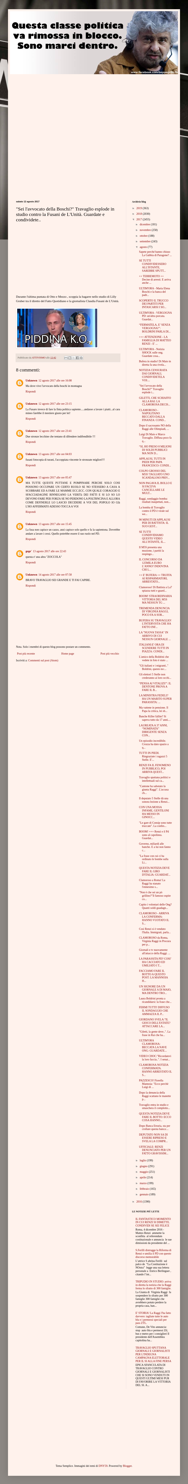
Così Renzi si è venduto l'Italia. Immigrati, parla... (155, 930)
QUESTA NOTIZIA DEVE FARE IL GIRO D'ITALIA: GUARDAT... (154, 871)
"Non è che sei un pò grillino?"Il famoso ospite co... (155, 896)
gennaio (144, 1194)
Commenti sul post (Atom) (43, 660)
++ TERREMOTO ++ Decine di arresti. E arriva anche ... (155, 279)
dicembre (145, 224)
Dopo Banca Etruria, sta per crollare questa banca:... (154, 1127)
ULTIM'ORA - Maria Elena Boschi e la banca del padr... (154, 292)
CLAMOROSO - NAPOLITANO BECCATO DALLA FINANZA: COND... (152, 415)
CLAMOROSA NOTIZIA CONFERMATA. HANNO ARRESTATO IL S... (155, 1069)
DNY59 (103, 1465)
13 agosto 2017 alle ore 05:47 (55, 477)
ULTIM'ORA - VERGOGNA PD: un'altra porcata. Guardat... (155, 316)
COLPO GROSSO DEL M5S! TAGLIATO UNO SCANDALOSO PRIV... (154, 474)
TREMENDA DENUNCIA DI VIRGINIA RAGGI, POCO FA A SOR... (154, 612)
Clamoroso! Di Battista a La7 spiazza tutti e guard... (155, 589)
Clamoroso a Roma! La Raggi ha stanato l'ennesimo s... (152, 883)
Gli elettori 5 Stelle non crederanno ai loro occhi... (155, 676)
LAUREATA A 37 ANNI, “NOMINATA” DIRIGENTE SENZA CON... (153, 730)
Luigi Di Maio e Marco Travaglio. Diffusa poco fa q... (155, 438)
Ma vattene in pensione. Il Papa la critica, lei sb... (153, 709)
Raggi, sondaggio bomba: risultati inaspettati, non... (154, 500)
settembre (145, 241)
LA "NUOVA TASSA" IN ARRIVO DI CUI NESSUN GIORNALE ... (155, 636)
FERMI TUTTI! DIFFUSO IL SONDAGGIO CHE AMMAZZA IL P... (154, 1011)
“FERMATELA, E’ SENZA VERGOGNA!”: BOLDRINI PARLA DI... (155, 328)
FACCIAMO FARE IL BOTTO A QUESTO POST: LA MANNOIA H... (153, 975)
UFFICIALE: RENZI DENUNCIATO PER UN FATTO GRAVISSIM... (155, 1150)
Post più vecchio (109, 653)
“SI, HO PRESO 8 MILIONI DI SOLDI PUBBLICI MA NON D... (155, 450)
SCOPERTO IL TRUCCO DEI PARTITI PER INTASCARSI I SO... (153, 304)
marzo (143, 1183)
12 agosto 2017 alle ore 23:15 (55, 403)
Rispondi (31, 391)
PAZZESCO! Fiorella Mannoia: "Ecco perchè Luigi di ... (153, 1084)
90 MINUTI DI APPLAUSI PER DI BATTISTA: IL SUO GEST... (154, 523)
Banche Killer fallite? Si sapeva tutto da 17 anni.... (155, 718)
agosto (144, 247)
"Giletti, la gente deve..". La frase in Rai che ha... (154, 1033)
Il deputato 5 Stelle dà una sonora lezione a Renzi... (154, 800)
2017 (139, 219)
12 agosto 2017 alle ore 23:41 (55, 430)
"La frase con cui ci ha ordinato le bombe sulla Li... (153, 859)
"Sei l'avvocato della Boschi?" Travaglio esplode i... (151, 389)
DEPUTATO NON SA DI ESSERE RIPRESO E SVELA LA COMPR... (153, 1138)
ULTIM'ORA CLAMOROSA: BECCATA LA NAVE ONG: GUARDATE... (153, 1045)
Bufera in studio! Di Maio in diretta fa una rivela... (155, 363)
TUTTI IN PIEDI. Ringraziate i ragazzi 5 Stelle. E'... (153, 756)
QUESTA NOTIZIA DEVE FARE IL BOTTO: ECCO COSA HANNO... (155, 1117)
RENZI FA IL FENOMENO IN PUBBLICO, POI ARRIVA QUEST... (155, 768)
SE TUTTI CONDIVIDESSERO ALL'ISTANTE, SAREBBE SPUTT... (152, 265)
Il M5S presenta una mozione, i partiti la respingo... (151, 551)
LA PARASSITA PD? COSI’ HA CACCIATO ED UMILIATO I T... (155, 962)
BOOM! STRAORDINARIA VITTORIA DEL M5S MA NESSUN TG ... (155, 599)
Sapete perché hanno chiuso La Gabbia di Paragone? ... (155, 253)
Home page (67, 653)
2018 (139, 213)
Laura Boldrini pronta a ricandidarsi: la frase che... (155, 1000)
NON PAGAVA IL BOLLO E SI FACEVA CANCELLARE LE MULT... (155, 488)
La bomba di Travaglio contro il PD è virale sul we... (154, 511)
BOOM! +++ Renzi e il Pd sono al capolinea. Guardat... (154, 835)
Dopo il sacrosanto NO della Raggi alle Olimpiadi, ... (155, 427)
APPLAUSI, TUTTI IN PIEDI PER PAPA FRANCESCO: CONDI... (155, 462)
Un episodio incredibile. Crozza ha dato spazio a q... (154, 744)
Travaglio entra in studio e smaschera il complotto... (154, 1106)
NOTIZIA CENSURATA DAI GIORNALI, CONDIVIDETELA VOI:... (153, 375)
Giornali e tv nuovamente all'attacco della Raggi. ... (154, 951)
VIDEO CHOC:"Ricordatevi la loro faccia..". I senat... (155, 1058)
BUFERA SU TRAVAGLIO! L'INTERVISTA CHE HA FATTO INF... (155, 624)
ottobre (144, 235)
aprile (143, 1177)
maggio (144, 1171)
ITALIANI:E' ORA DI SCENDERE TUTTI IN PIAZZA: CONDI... (154, 648)
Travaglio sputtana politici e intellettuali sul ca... (154, 779)
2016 (139, 1201)
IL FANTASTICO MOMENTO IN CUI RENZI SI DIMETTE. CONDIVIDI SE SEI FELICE (153, 1222)
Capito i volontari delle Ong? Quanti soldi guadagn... (155, 906)
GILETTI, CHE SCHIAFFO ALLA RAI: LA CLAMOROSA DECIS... (155, 401)
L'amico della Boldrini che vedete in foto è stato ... (154, 658)
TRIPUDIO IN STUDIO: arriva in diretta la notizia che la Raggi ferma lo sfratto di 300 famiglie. (153, 1285)
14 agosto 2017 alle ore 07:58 (55, 574)
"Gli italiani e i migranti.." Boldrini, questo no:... (153, 667)
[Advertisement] (49, 102)
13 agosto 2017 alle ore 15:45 (55, 524)
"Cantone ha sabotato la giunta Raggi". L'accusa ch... (154, 789)
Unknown (31, 380)
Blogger (127, 1465)
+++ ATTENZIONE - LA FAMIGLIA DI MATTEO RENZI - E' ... (155, 340)
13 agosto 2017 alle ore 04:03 (55, 454)
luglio (143, 1160)
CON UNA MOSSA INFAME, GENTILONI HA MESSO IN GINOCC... (154, 812)
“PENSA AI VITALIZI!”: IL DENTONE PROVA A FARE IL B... (155, 687)
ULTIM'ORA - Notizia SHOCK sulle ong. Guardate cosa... (151, 352)
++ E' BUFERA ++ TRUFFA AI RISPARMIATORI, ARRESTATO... (155, 578)
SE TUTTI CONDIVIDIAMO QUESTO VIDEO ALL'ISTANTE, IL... (152, 536)
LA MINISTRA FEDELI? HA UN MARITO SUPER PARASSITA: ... (155, 699)
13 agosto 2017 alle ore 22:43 (49, 551)
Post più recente (26, 653)
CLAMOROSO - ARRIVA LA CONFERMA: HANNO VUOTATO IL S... (154, 918)
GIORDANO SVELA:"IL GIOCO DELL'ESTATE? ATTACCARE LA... (154, 1023)
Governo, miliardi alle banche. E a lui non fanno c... (155, 847)
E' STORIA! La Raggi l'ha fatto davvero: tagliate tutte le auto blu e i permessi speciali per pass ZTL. (153, 1317)
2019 (139, 208)
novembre (145, 230)
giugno (144, 1166)
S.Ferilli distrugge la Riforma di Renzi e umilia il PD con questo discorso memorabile (153, 1253)
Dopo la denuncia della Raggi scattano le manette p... (155, 1096)
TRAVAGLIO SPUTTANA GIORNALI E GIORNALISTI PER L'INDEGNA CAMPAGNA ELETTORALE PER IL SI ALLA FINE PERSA (153, 1354)
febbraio (145, 1188)
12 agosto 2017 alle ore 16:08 (55, 380)
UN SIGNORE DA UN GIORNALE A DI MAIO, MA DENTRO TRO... (155, 990)
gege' (29, 551)
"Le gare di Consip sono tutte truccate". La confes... (155, 824)
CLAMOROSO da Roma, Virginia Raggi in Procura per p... (155, 941)
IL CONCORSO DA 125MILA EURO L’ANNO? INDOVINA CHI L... (153, 564)
